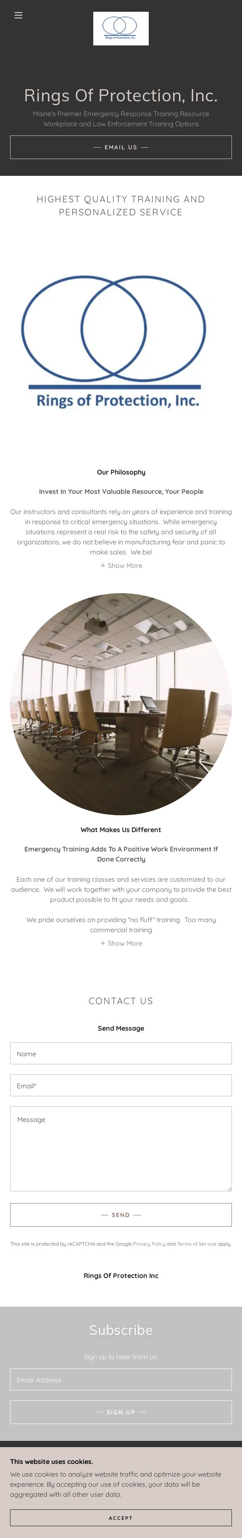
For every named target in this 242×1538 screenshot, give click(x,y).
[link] (121, 15)
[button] (21, 15)
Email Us (121, 147)
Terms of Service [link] (196, 1244)
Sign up (121, 1412)
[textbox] (121, 1053)
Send (121, 1215)
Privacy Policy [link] (149, 1244)
